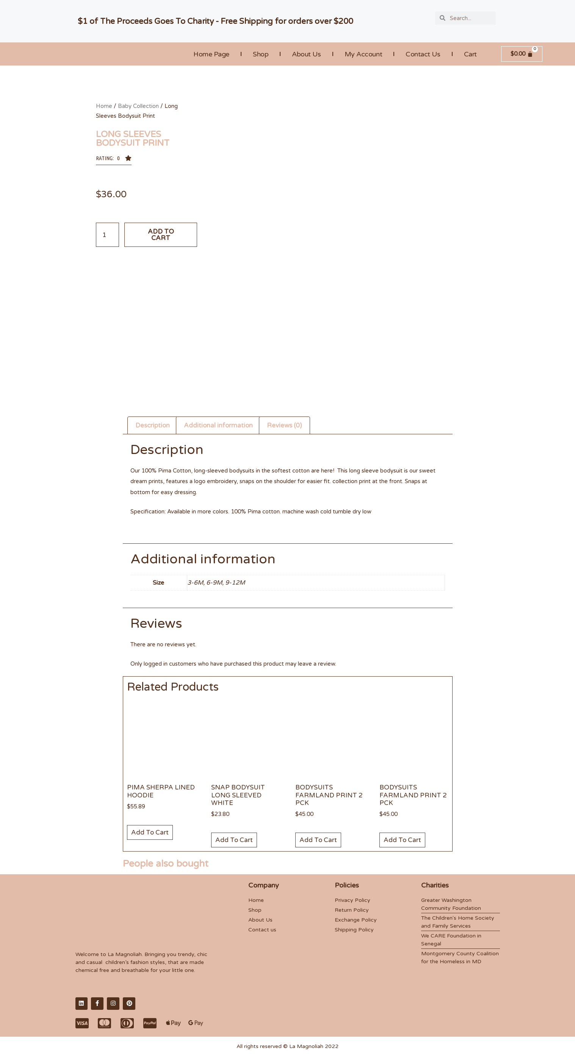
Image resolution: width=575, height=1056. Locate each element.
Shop (260, 54)
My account (363, 54)
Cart (470, 54)
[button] (114, 160)
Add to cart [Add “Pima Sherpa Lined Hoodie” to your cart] (150, 832)
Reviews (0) (284, 425)
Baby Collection (138, 106)
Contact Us (423, 54)
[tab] (152, 425)
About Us (306, 54)
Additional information (218, 425)
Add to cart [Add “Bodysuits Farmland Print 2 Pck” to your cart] (318, 840)
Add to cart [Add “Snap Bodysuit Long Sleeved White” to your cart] (234, 840)
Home (104, 106)
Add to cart (161, 235)
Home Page (211, 54)
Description (152, 425)
